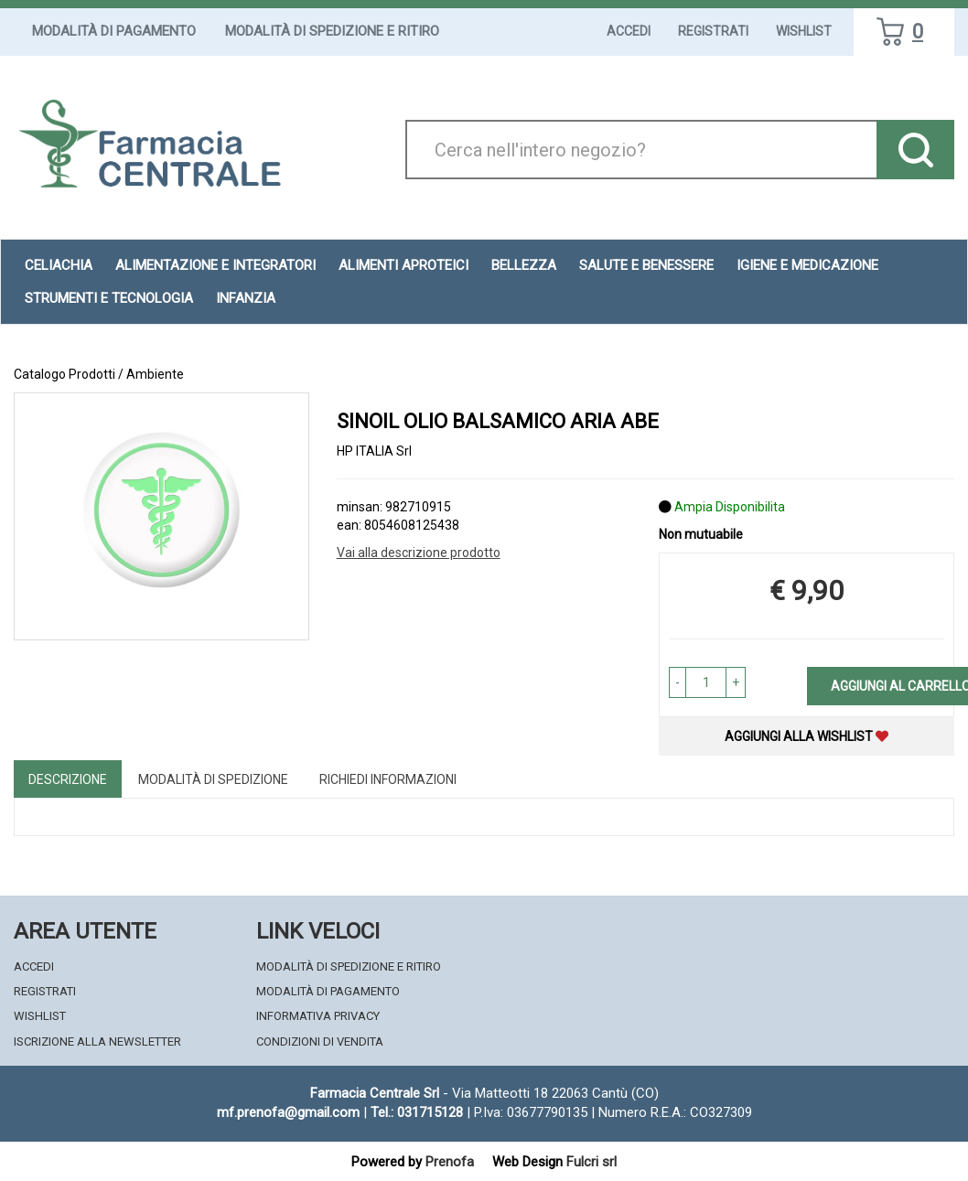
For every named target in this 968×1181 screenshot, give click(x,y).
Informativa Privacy (318, 1016)
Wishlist (804, 31)
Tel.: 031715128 (417, 1112)
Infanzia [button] (245, 298)
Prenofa (449, 1162)
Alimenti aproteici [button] (403, 265)
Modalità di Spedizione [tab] (213, 779)
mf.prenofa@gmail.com (288, 1112)
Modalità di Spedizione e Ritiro (332, 31)
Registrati (713, 31)
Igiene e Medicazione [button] (807, 265)
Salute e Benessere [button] (646, 265)
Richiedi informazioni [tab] (388, 779)
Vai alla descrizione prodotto (418, 552)
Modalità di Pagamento (114, 31)
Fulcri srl (591, 1162)
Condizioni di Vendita (319, 1041)
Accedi (629, 31)
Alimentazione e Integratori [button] (215, 265)
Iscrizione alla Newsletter (97, 1041)
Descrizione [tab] (67, 779)
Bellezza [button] (523, 265)
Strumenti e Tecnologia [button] (109, 298)
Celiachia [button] (58, 265)
